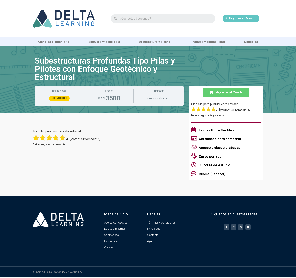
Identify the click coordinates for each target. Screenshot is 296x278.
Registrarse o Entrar (239, 18)
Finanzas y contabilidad (207, 42)
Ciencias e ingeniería (53, 42)
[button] (226, 92)
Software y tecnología (104, 42)
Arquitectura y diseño (155, 42)
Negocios (251, 42)
